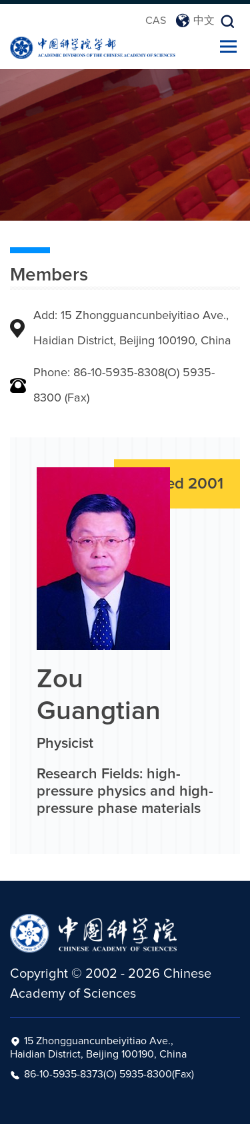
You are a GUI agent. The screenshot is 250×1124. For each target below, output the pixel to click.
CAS (155, 20)
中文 (195, 20)
